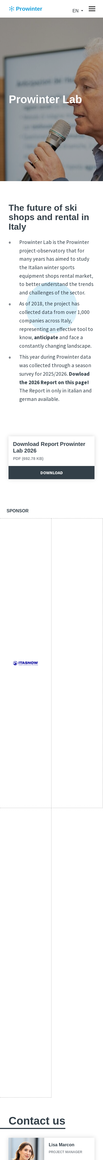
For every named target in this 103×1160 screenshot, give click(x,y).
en (76, 11)
